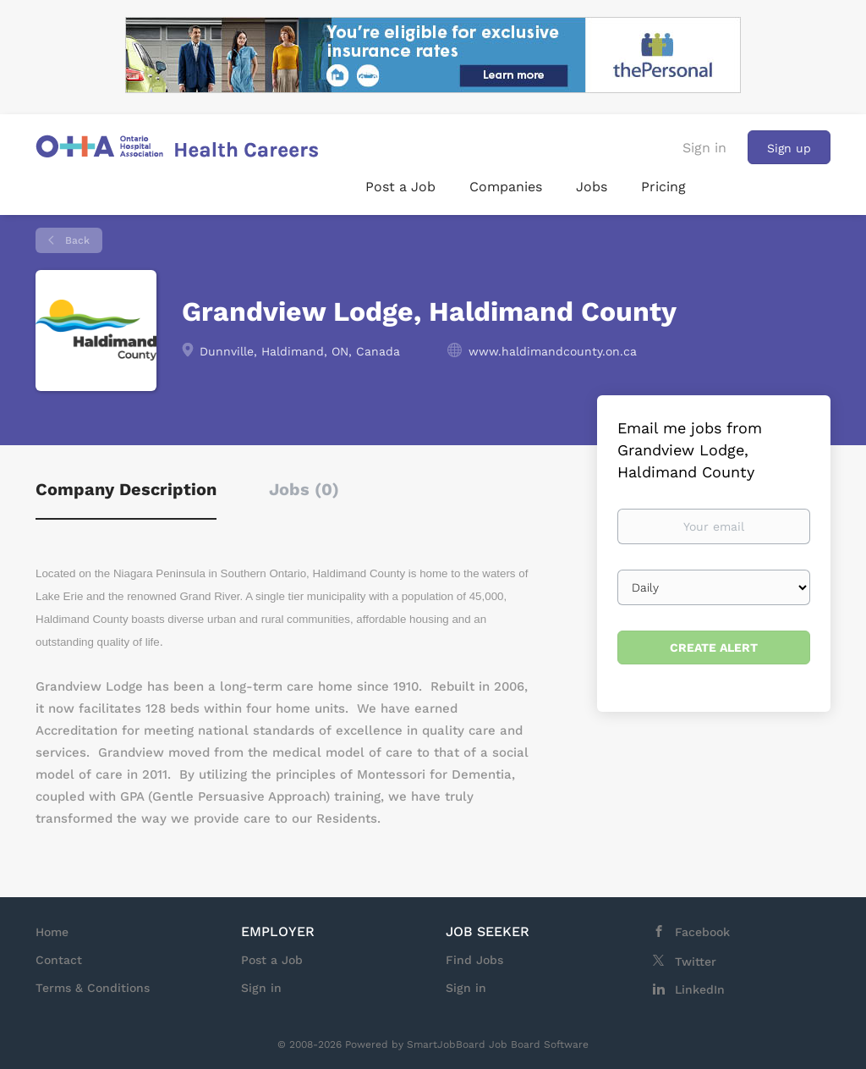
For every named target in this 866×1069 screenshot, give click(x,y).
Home (52, 932)
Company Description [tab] (126, 489)
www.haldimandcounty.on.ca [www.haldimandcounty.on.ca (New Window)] (553, 351)
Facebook (702, 932)
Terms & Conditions (93, 988)
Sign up (789, 148)
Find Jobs (474, 960)
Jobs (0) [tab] (304, 489)
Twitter (695, 961)
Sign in (704, 148)
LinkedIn (700, 989)
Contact (59, 960)
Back (76, 240)
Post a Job (272, 960)
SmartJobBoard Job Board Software (498, 1044)
